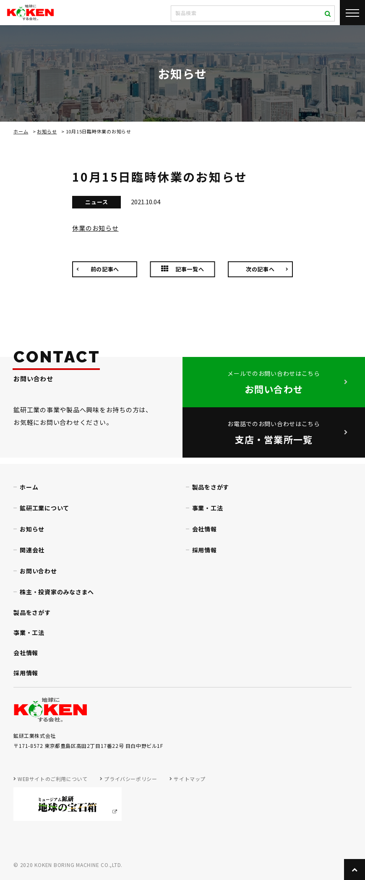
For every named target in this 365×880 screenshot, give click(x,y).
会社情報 (204, 529)
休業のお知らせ (95, 228)
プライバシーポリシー (130, 778)
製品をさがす (210, 487)
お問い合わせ (38, 571)
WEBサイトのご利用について (52, 778)
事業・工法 (207, 508)
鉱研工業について (44, 508)
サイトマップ (190, 778)
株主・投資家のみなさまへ (57, 592)
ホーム (20, 131)
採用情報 (204, 550)
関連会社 (32, 550)
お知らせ (47, 131)
